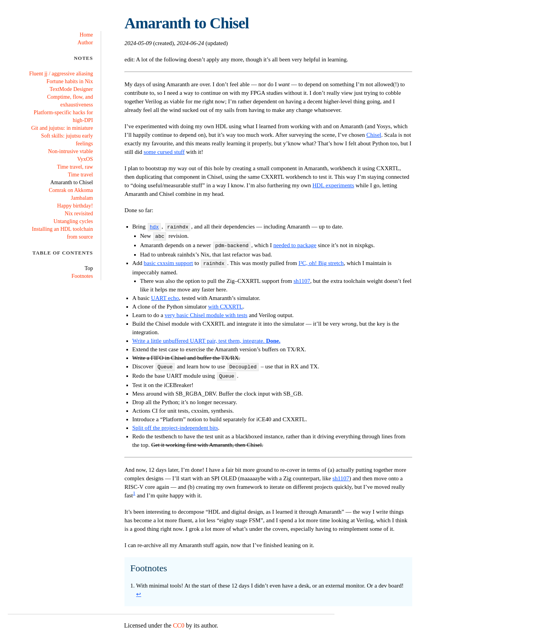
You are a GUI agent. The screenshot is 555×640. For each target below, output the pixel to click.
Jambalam (82, 198)
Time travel (80, 175)
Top (88, 268)
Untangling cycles (73, 221)
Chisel (373, 135)
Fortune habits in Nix (70, 81)
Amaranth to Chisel (71, 182)
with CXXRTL (225, 303)
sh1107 (302, 278)
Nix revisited (79, 213)
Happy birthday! (75, 206)
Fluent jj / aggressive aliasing (61, 74)
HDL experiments (333, 185)
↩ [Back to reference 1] (138, 589)
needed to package (295, 244)
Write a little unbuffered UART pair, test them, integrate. (206, 338)
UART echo (165, 295)
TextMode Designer (71, 89)
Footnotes (82, 276)
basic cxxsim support (168, 261)
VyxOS (85, 159)
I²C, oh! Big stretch (321, 261)
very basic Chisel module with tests (206, 312)
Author (85, 42)
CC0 (178, 620)
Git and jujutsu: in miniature (62, 128)
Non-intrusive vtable (70, 151)
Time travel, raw (75, 167)
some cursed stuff (164, 152)
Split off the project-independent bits (175, 423)
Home (86, 35)
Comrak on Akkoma (71, 190)
